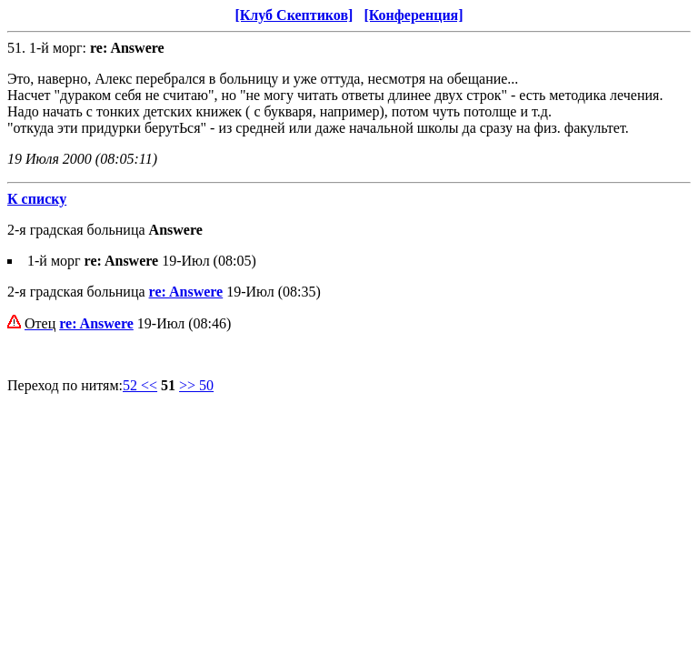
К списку (36, 199)
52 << (140, 385)
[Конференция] (413, 15)
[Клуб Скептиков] (293, 15)
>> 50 (196, 385)
